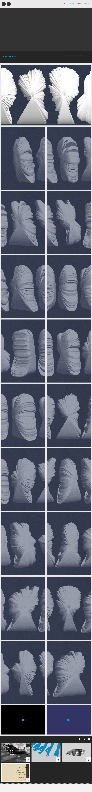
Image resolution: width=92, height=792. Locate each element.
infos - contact (82, 4)
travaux (71, 4)
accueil (63, 4)
